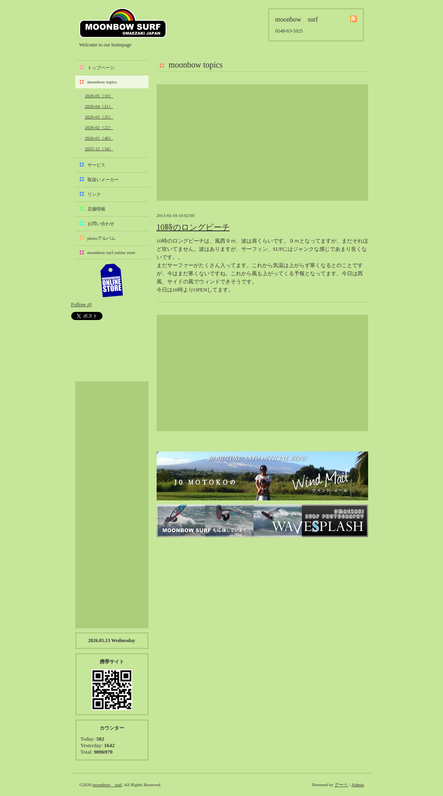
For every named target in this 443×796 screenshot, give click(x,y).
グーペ (341, 784)
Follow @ (81, 304)
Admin (357, 784)
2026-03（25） (99, 116)
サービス (96, 164)
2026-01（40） (99, 138)
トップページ (100, 67)
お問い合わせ (100, 223)
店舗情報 (96, 208)
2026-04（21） (99, 106)
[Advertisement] (262, 143)
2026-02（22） (99, 127)
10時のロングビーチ (193, 227)
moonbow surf (122, 23)
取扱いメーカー (103, 179)
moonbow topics (102, 81)
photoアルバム (101, 238)
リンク (94, 194)
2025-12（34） (99, 148)
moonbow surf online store (111, 252)
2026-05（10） (99, 95)
